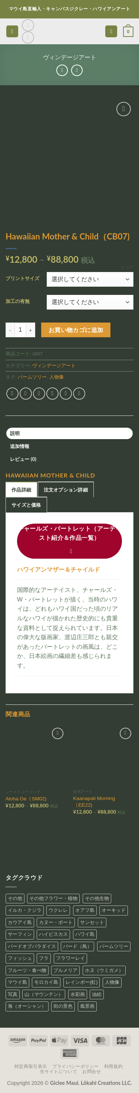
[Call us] (28, 37)
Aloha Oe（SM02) (26, 798)
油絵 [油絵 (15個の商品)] (97, 994)
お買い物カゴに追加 (76, 330)
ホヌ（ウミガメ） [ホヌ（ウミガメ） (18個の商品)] (104, 970)
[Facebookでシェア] (26, 393)
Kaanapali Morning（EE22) (94, 802)
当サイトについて (58, 1071)
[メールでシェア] (52, 393)
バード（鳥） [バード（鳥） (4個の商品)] (77, 946)
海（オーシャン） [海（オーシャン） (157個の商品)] (27, 1006)
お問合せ (91, 1071)
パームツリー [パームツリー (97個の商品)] (113, 946)
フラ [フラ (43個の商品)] (44, 958)
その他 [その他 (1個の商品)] (15, 898)
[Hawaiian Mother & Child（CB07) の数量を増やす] (30, 330)
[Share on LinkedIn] (79, 393)
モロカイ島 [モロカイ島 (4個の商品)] (46, 982)
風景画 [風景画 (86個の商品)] (87, 1006)
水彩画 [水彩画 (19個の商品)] (77, 994)
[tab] (21, 489)
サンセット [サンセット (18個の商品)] (92, 922)
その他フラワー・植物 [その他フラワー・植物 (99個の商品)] (53, 898)
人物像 (56, 377)
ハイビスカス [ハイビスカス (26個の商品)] (53, 934)
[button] (12, 31)
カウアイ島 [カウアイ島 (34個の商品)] (20, 922)
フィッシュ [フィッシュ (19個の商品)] (20, 958)
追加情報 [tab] (20, 446)
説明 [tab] (15, 433)
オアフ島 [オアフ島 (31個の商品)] (85, 910)
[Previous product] (77, 70)
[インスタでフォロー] (28, 25)
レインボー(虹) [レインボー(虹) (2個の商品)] (82, 982)
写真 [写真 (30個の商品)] (12, 994)
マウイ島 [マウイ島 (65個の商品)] (17, 982)
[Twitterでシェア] (39, 393)
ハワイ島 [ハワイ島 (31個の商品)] (85, 934)
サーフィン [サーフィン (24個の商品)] (20, 934)
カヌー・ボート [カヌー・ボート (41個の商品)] (56, 922)
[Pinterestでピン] (66, 393)
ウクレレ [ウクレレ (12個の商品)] (58, 910)
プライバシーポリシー (75, 1066)
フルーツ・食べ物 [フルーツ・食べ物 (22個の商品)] (27, 970)
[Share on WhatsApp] (12, 393)
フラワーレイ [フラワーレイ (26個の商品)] (70, 958)
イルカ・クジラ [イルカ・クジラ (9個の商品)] (25, 910)
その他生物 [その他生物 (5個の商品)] (97, 898)
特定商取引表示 (30, 1066)
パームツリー (32, 377)
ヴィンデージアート (69, 57)
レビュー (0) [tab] (23, 459)
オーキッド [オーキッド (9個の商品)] (114, 910)
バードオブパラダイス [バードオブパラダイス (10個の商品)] (32, 946)
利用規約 (113, 1066)
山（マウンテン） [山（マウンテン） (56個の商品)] (43, 994)
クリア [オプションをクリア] (127, 267)
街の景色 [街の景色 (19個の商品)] (63, 1006)
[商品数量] (20, 330)
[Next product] (62, 70)
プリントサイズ (22, 278)
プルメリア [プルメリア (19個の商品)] (65, 970)
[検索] (111, 31)
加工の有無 (18, 301)
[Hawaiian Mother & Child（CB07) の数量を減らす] (10, 330)
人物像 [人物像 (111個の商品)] (112, 982)
